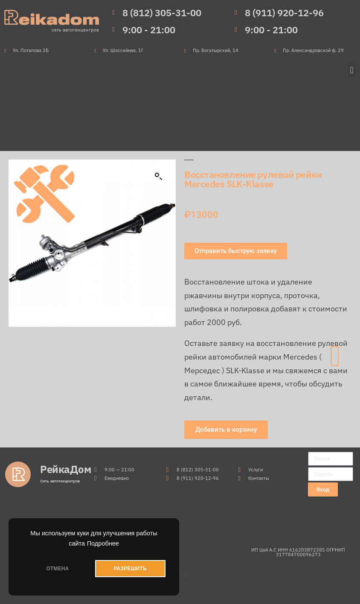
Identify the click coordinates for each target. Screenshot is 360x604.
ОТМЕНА (57, 569)
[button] (352, 71)
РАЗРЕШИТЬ (129, 569)
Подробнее (103, 543)
